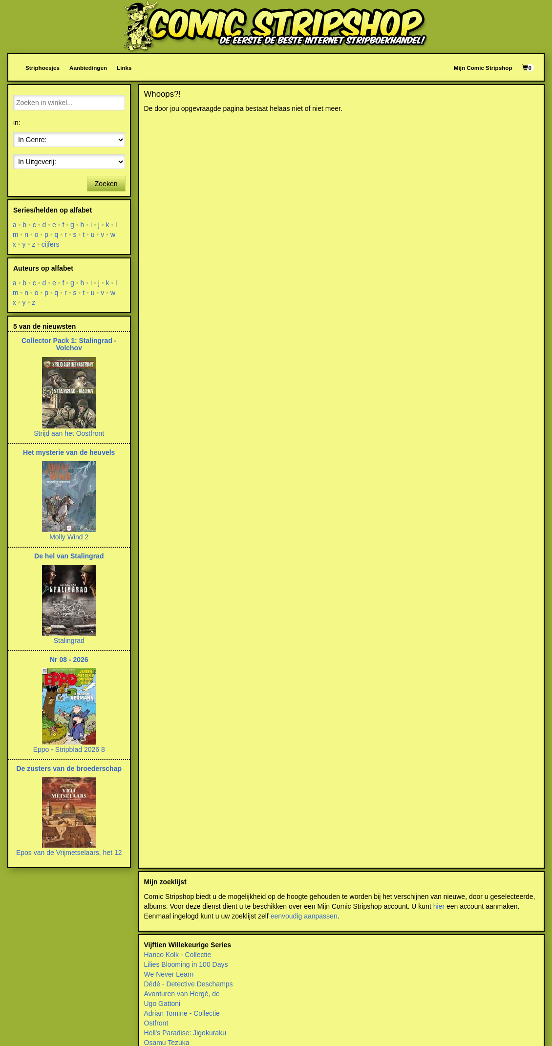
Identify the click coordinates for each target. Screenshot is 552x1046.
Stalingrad (69, 640)
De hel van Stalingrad (69, 556)
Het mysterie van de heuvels (69, 452)
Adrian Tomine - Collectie (182, 1013)
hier (439, 906)
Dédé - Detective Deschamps (188, 984)
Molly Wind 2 (68, 537)
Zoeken (106, 184)
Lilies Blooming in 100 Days (186, 964)
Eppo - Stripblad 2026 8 (69, 749)
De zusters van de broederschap (69, 768)
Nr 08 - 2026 (69, 659)
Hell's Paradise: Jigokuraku (185, 1033)
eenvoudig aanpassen (304, 916)
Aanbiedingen (88, 67)
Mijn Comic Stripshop (483, 67)
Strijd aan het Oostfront (69, 433)
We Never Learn (169, 974)
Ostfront (156, 1023)
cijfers (50, 244)
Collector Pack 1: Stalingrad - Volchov (69, 344)
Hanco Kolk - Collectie (178, 955)
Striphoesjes (42, 67)
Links (124, 67)
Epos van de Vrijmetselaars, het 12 (69, 852)
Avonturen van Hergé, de (182, 994)
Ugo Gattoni (162, 1003)
